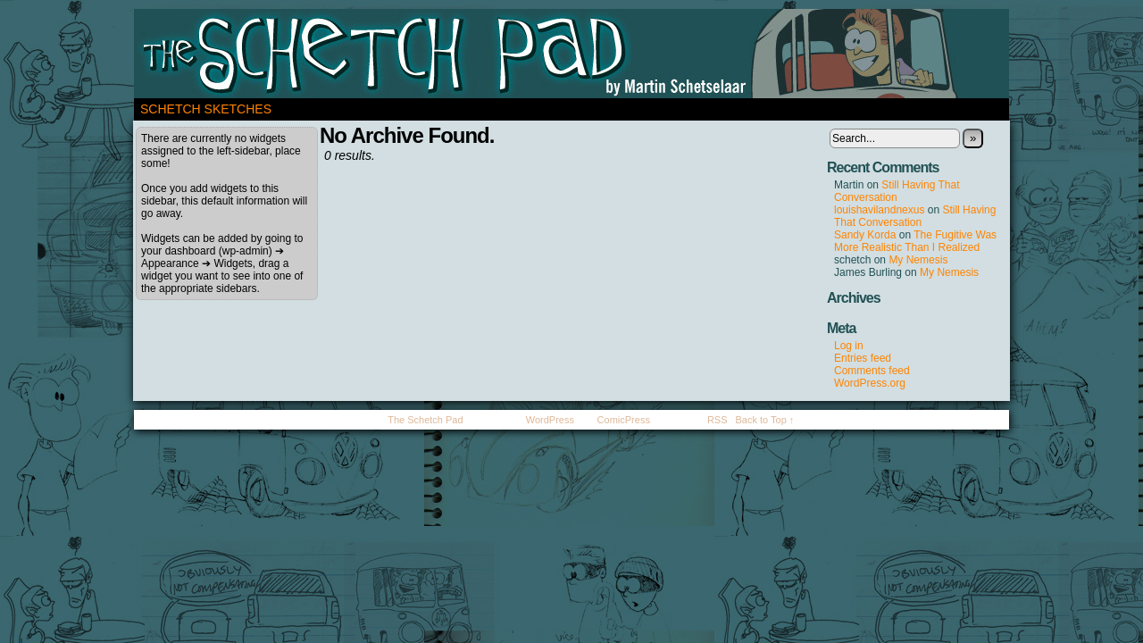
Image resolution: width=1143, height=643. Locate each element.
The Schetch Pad (571, 53)
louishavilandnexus (879, 210)
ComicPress (623, 419)
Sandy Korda (865, 235)
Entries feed (862, 358)
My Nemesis (918, 260)
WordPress (550, 419)
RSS (717, 419)
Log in (849, 345)
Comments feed (872, 370)
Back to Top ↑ (765, 419)
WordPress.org (869, 383)
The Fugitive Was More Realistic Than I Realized (915, 241)
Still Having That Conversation (897, 191)
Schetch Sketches (205, 109)
